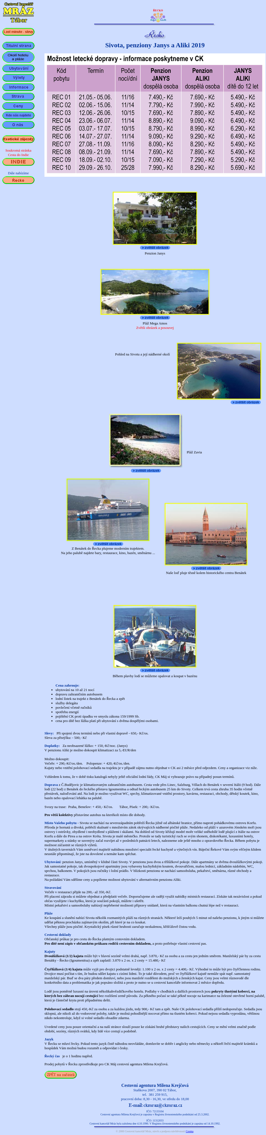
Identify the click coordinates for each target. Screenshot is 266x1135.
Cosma (189, 1131)
